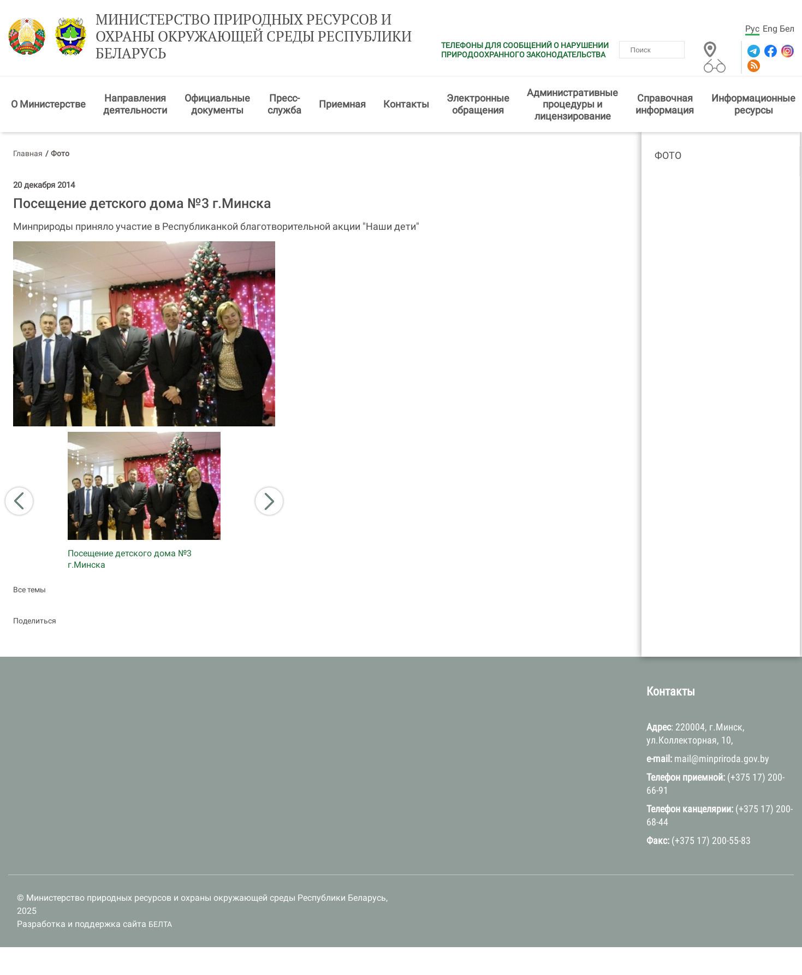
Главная (28, 153)
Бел (787, 28)
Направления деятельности (135, 104)
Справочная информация (664, 104)
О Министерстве (48, 104)
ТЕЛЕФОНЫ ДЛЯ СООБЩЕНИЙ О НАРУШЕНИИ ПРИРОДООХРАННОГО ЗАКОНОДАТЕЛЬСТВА (525, 50)
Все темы (29, 589)
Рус (752, 28)
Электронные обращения (478, 104)
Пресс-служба (284, 104)
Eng (770, 28)
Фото (668, 155)
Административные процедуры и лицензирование (572, 104)
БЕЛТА (160, 924)
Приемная (342, 104)
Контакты (406, 104)
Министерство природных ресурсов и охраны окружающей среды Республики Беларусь (254, 36)
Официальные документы (217, 104)
